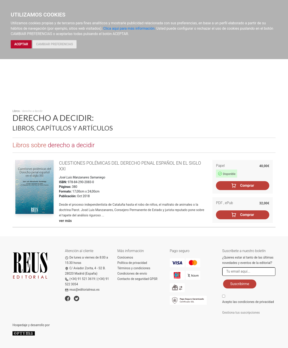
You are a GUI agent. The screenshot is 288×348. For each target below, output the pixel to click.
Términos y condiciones (133, 268)
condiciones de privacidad (256, 302)
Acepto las (248, 302)
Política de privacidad (132, 263)
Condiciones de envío (132, 273)
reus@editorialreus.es (82, 289)
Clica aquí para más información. (129, 28)
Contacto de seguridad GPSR (137, 279)
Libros (16, 111)
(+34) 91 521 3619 (80, 279)
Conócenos (125, 257)
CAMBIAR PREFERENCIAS (54, 44)
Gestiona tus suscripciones (241, 312)
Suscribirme (239, 284)
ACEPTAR (21, 44)
